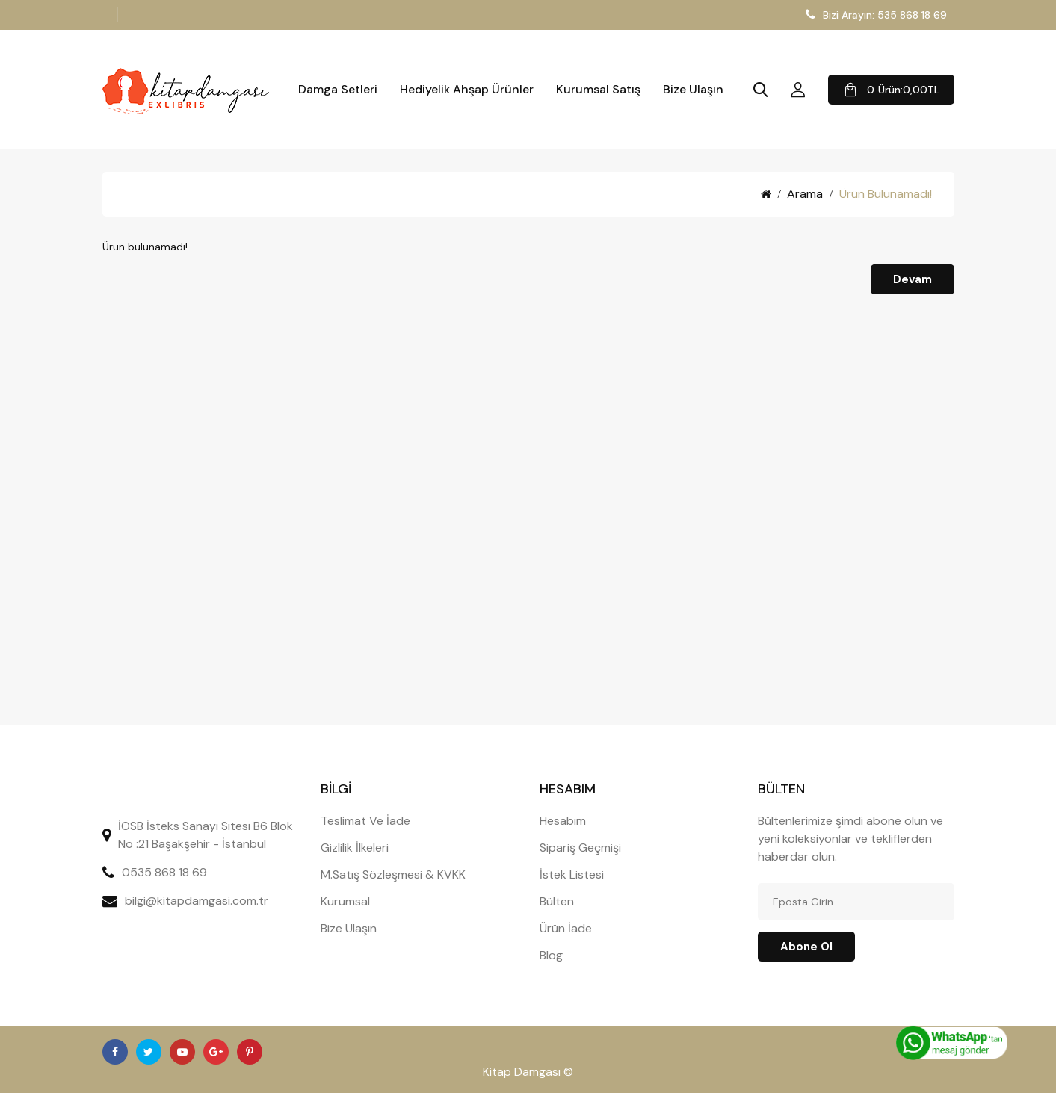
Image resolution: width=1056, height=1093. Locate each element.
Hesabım (563, 821)
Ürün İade (566, 928)
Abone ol (806, 946)
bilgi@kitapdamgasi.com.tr (196, 900)
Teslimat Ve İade (365, 821)
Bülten (557, 901)
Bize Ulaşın (693, 89)
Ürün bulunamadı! (885, 194)
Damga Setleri (337, 89)
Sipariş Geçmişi (580, 847)
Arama (805, 194)
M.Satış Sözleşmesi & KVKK (393, 874)
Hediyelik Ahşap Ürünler (467, 89)
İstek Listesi (572, 874)
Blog (551, 955)
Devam (912, 279)
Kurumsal (345, 901)
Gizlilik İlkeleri (355, 847)
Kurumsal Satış (598, 89)
